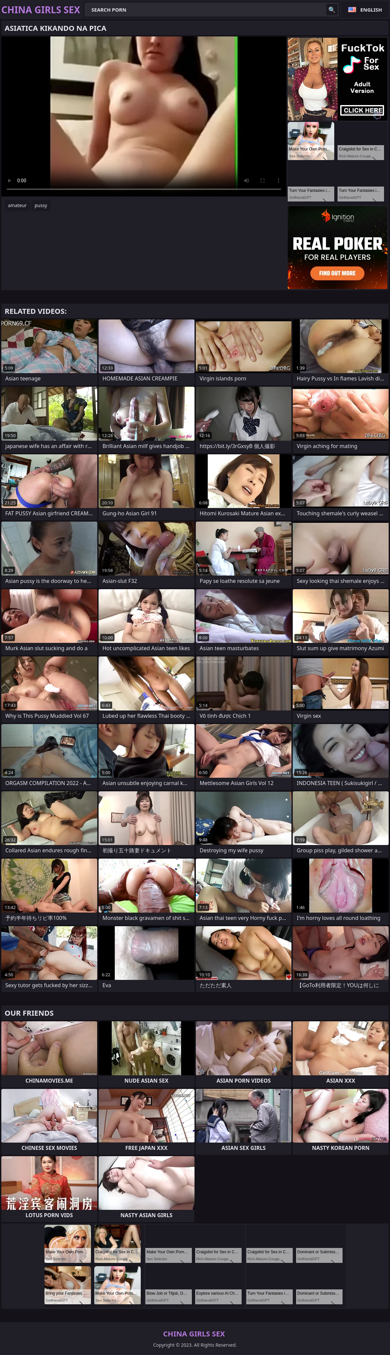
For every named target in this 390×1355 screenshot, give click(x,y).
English (371, 9)
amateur (17, 205)
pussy (41, 205)
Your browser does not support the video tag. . (143, 116)
